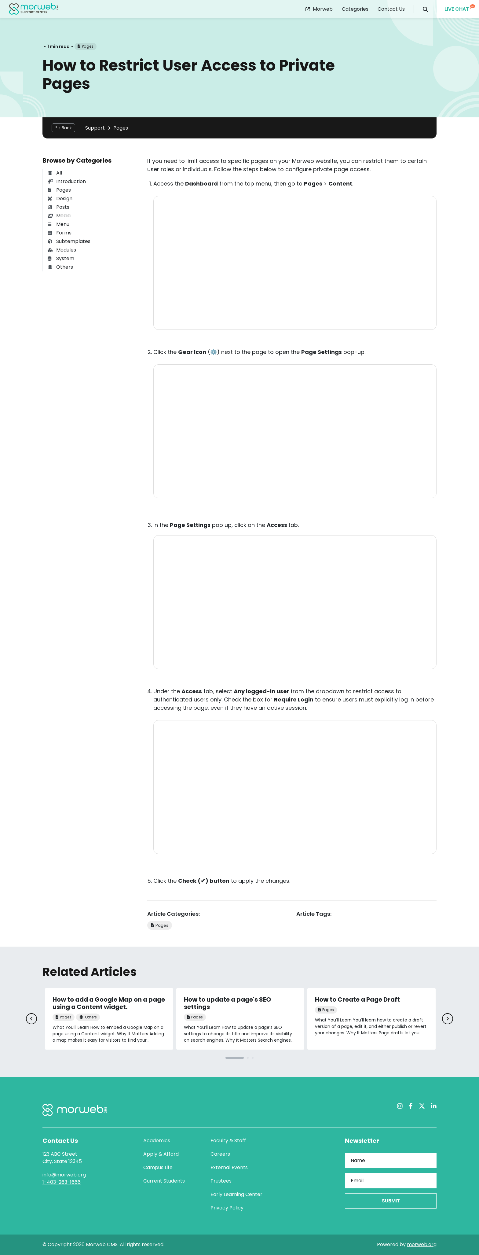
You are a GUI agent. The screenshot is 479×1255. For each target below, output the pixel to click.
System (61, 258)
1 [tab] (234, 1058)
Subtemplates (69, 241)
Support (95, 127)
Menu (58, 224)
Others (60, 267)
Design (60, 198)
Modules (62, 249)
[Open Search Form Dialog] (425, 9)
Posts (58, 207)
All (55, 172)
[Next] (447, 1019)
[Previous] (31, 1019)
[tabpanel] (109, 1019)
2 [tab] (248, 1058)
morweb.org (422, 1244)
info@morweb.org (64, 1175)
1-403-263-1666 (61, 1182)
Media (59, 215)
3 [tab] (253, 1058)
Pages (120, 127)
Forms (59, 232)
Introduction (67, 181)
